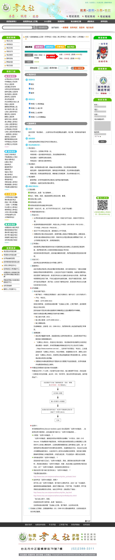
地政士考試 (9, 172)
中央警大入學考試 (11, 207)
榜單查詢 (104, 21)
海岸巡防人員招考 (11, 94)
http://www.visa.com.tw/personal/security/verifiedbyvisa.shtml (55, 496)
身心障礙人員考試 (11, 122)
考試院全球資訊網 (10, 251)
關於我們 (28, 525)
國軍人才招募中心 (10, 289)
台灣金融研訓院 (9, 258)
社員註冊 (100, 2)
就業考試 (39, 47)
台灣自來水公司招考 (12, 79)
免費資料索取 (40, 525)
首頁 (86, 2)
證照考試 (49, 47)
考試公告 (9, 41)
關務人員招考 (9, 117)
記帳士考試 (9, 162)
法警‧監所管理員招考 (12, 89)
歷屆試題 (9, 62)
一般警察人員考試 (11, 134)
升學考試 (48, 37)
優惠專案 (28, 47)
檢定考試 (70, 47)
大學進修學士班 (10, 215)
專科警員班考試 (10, 200)
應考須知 (9, 58)
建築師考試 (9, 167)
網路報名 (90, 21)
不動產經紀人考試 (11, 157)
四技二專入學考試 (59, 37)
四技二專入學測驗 (11, 202)
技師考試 (8, 164)
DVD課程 (47, 21)
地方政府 (89, 28)
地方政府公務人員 (11, 109)
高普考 (81, 28)
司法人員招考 (9, 84)
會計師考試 (9, 174)
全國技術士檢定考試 (12, 227)
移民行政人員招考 (11, 119)
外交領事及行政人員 (12, 102)
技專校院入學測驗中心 (12, 269)
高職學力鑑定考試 (11, 237)
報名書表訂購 (76, 21)
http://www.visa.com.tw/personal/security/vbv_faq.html (53, 492)
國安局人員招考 (10, 114)
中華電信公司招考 (11, 142)
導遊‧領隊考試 (10, 159)
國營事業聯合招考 (11, 139)
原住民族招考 (9, 99)
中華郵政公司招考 (11, 82)
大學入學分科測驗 (11, 212)
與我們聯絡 (75, 525)
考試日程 (9, 48)
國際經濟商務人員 (11, 107)
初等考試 (73, 28)
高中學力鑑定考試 (11, 235)
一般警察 (64, 28)
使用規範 (86, 525)
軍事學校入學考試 (11, 210)
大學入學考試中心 (10, 265)
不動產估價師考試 (11, 187)
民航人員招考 (9, 104)
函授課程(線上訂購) (30, 21)
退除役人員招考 (10, 137)
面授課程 (61, 21)
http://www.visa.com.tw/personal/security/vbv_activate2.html (55, 476)
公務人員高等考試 (11, 127)
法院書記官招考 (10, 87)
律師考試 (8, 169)
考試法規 (9, 65)
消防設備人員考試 (11, 182)
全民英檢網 (8, 286)
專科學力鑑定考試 (11, 232)
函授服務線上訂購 (36, 37)
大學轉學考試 (9, 217)
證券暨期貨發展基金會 (12, 262)
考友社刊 (9, 51)
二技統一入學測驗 (11, 205)
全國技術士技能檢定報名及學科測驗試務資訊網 (12, 274)
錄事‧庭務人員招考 (11, 92)
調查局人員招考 (10, 97)
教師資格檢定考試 (11, 230)
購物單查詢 (108, 2)
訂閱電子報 (63, 525)
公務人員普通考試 (11, 124)
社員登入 (93, 2)
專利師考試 (9, 179)
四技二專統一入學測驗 (76, 37)
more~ (7, 147)
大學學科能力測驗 (11, 197)
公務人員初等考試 (11, 112)
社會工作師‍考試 (10, 154)
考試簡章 (9, 55)
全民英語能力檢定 (11, 240)
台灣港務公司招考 (11, 129)
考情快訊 (9, 44)
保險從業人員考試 (11, 177)
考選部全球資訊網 (10, 255)
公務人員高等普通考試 (13, 132)
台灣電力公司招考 (11, 144)
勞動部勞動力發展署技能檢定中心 (12, 281)
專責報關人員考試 (11, 184)
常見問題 (52, 525)
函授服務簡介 (11, 21)
